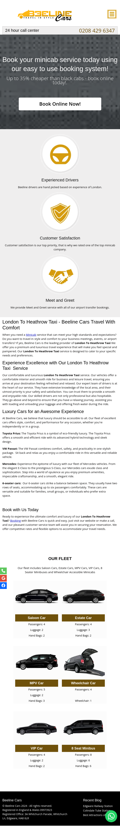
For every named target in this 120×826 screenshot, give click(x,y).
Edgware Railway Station (98, 806)
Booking (15, 521)
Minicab (31, 335)
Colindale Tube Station (97, 811)
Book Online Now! (60, 104)
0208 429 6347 (97, 30)
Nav (111, 14)
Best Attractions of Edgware (100, 815)
